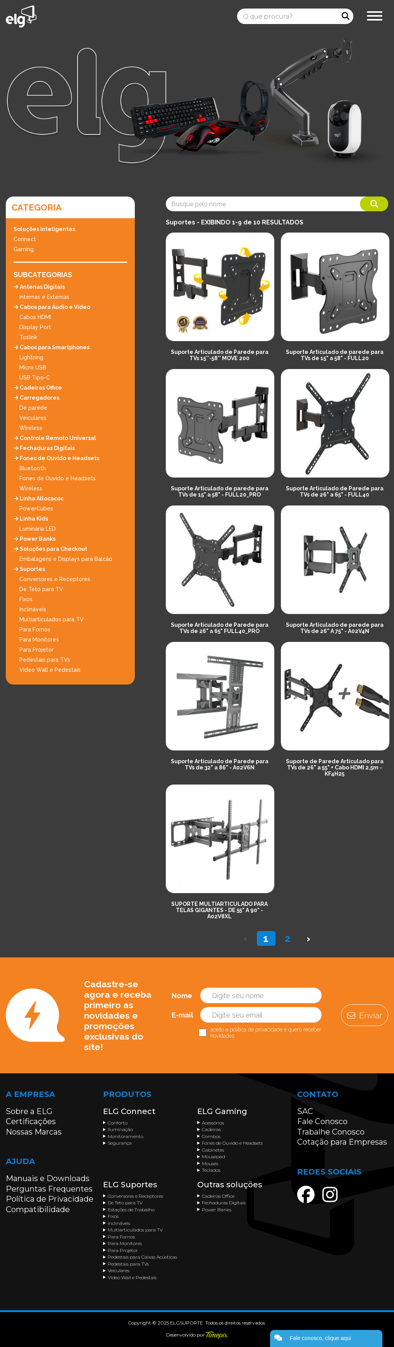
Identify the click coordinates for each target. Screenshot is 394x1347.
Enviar (364, 1015)
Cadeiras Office (218, 1196)
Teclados (211, 1170)
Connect (25, 239)
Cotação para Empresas (342, 1142)
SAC (305, 1111)
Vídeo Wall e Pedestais (50, 670)
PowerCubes (36, 508)
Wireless (30, 428)
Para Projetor (36, 650)
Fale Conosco (322, 1121)
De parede (33, 408)
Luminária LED (37, 529)
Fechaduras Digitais (224, 1203)
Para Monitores (39, 639)
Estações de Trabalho (131, 1209)
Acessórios (213, 1123)
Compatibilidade (38, 1209)
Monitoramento (125, 1136)
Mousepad (213, 1156)
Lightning (31, 357)
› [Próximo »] (308, 938)
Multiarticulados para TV (51, 619)
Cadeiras (211, 1129)
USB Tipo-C (34, 377)
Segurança (120, 1143)
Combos (211, 1136)
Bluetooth (32, 468)
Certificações (31, 1121)
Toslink (28, 337)
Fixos (26, 599)
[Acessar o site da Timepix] (217, 1335)
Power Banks (216, 1209)
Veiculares (32, 418)
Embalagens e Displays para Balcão (65, 559)
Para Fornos (34, 629)
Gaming (24, 249)
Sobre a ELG (29, 1111)
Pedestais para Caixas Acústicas (142, 1257)
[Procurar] (345, 16)
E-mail (182, 1015)
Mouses (210, 1163)
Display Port (35, 327)
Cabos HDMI (35, 317)
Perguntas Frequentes (49, 1189)
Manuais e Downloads (47, 1178)
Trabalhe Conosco (331, 1132)
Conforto (117, 1123)
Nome (182, 996)
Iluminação (120, 1129)
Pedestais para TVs (44, 660)
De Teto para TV (41, 589)
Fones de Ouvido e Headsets (57, 478)
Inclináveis (32, 609)
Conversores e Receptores (54, 579)
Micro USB (32, 367)
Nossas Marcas (34, 1132)
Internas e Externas (44, 297)
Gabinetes (213, 1150)
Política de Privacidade (49, 1199)
